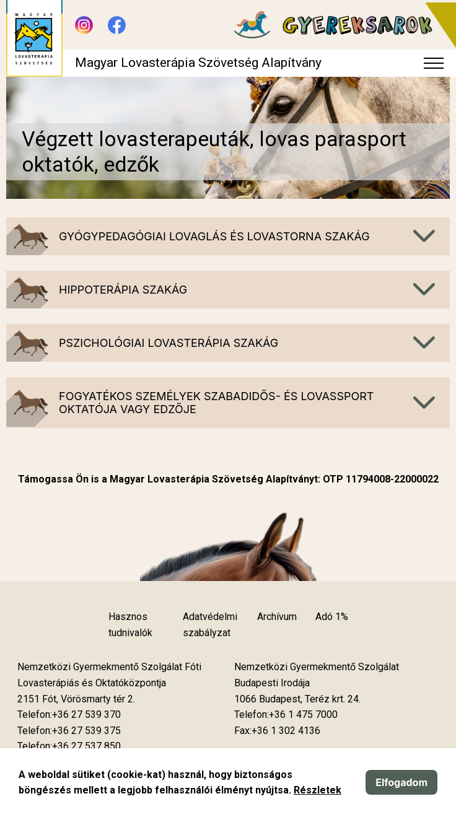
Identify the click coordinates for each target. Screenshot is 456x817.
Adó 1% (331, 617)
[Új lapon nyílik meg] (76, 699)
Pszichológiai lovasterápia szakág (168, 342)
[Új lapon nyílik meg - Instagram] (84, 25)
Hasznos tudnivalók (130, 625)
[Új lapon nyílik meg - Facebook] (117, 25)
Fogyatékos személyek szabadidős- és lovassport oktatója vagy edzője (216, 403)
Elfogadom (401, 782)
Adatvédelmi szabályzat (210, 625)
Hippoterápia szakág (123, 289)
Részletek (317, 790)
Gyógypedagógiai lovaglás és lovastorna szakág (214, 236)
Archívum (277, 617)
